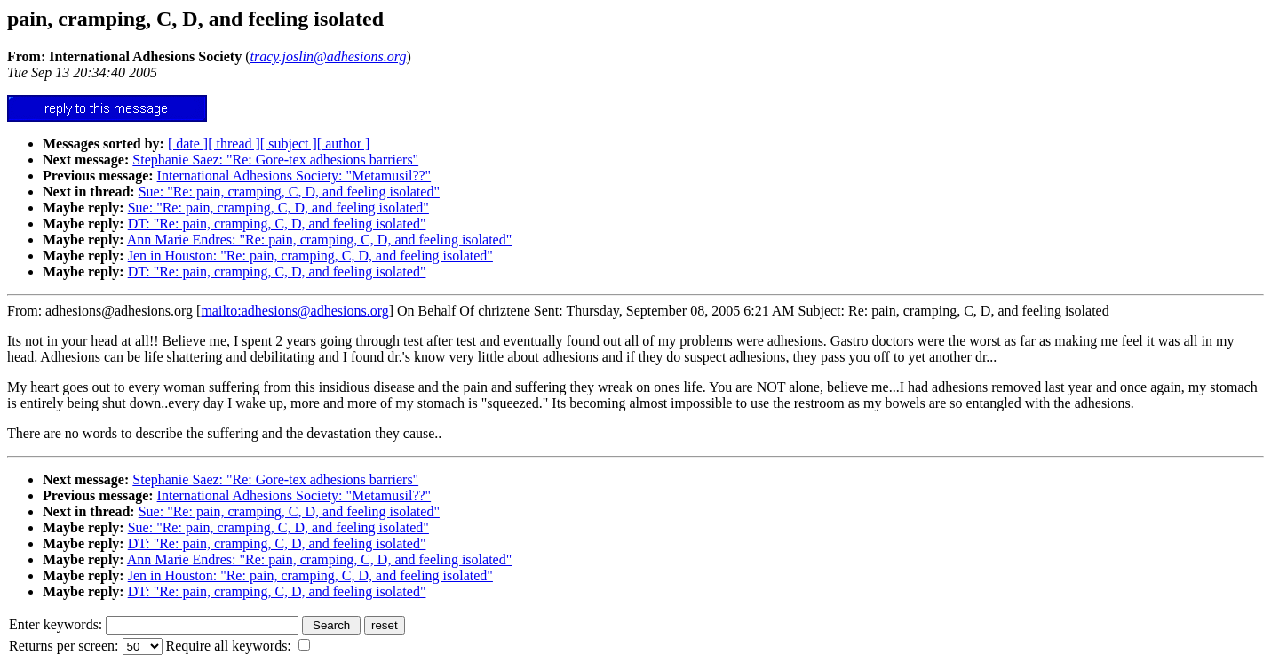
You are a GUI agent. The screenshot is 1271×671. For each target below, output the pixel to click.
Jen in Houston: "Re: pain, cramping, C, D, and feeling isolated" (310, 255)
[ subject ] (288, 143)
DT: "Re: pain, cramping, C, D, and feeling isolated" (277, 223)
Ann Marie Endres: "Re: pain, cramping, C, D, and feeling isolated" (319, 239)
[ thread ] (234, 143)
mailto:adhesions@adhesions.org (294, 310)
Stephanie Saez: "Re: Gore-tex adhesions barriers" (275, 159)
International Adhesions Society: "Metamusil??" (294, 175)
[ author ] (343, 143)
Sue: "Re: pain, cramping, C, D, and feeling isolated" (289, 191)
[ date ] (188, 143)
